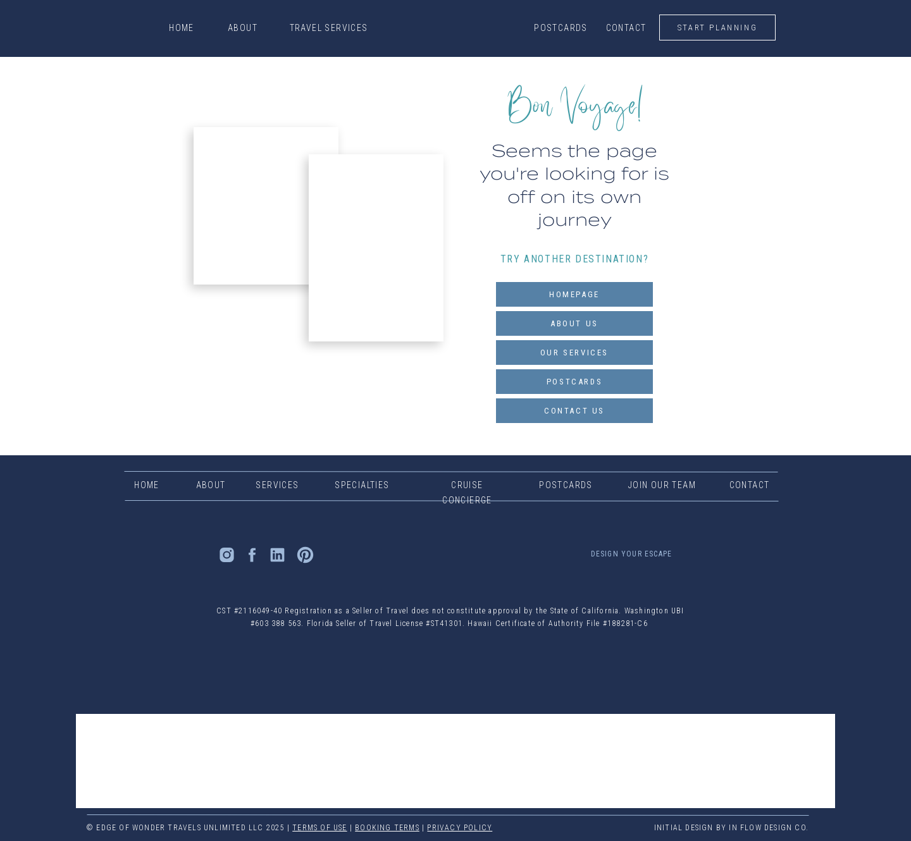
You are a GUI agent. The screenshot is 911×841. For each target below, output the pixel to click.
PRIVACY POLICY (459, 827)
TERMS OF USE (319, 827)
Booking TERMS (387, 827)
